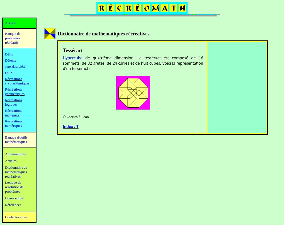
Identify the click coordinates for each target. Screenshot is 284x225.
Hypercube (72, 58)
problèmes (12, 191)
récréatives (13, 176)
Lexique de (13, 182)
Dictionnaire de (16, 167)
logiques (11, 104)
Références (13, 205)
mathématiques (16, 172)
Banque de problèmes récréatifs (12, 38)
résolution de (14, 187)
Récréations (13, 100)
